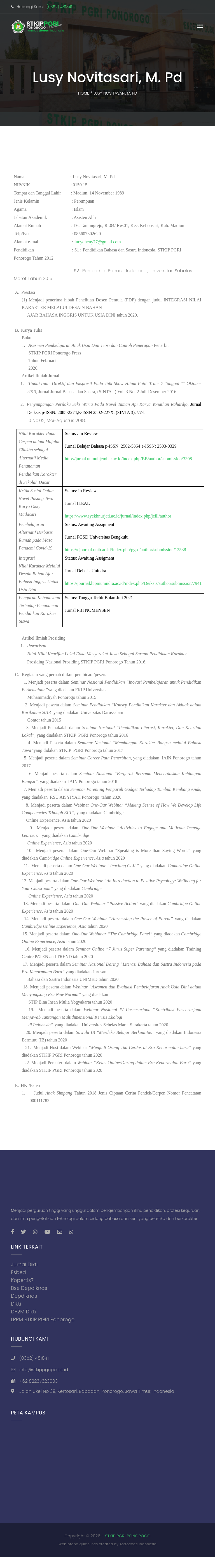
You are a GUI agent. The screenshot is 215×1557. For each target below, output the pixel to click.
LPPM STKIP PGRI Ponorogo (42, 1319)
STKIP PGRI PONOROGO (128, 1536)
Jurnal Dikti (24, 1264)
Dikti (16, 1303)
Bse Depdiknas (29, 1288)
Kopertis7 (22, 1280)
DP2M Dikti (23, 1311)
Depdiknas (24, 1295)
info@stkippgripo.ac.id (43, 1369)
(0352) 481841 (59, 7)
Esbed (18, 1272)
